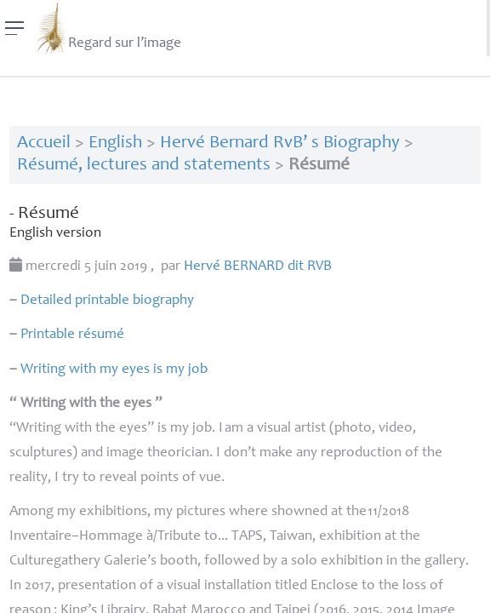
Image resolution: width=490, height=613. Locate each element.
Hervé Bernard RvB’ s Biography (280, 143)
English (115, 143)
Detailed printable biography (107, 301)
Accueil (44, 143)
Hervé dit (258, 267)
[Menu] (15, 28)
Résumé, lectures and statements (144, 166)
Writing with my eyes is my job (114, 370)
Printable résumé (72, 335)
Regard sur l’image (107, 28)
